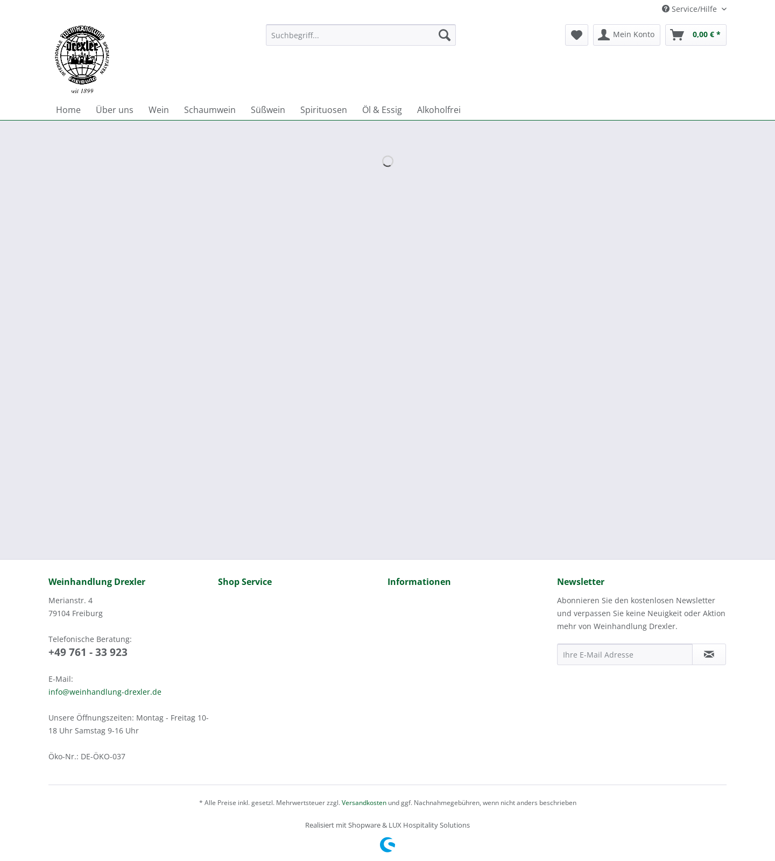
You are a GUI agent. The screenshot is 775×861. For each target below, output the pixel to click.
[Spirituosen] (324, 110)
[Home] (68, 110)
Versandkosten (364, 802)
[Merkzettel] (576, 35)
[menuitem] (361, 40)
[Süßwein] (268, 110)
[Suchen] (444, 35)
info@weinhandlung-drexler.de (104, 692)
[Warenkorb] (696, 35)
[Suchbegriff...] (361, 35)
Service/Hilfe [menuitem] (690, 9)
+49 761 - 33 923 (88, 652)
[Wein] (159, 110)
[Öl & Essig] (382, 110)
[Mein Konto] (626, 35)
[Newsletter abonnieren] (709, 654)
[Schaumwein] (210, 110)
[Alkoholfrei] (439, 110)
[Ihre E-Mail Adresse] (625, 654)
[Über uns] (114, 110)
